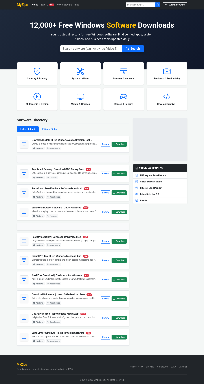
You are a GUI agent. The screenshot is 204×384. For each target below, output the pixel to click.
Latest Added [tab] (27, 129)
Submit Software (175, 5)
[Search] (141, 4)
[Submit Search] (157, 4)
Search (133, 48)
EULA (173, 366)
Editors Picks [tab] (49, 129)
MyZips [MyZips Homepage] (22, 5)
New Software (64, 4)
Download (119, 144)
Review (105, 144)
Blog (76, 4)
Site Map (150, 366)
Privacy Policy (136, 366)
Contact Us (162, 366)
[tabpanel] (73, 242)
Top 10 (47, 4)
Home (35, 4)
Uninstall (183, 366)
